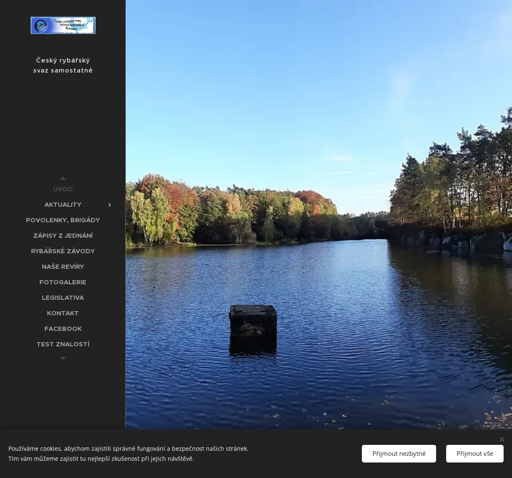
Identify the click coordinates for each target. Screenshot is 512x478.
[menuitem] (63, 189)
